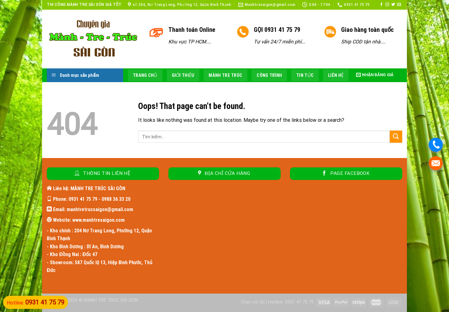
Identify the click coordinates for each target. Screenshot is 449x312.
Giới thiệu (183, 75)
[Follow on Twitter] (393, 4)
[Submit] (396, 137)
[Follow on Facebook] (381, 4)
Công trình (269, 75)
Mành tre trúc (225, 75)
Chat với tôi (253, 302)
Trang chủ (145, 75)
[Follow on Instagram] (387, 4)
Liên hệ (336, 75)
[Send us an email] (399, 4)
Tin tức (305, 75)
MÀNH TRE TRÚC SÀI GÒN (111, 300)
